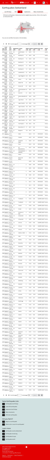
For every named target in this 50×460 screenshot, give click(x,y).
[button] (5, 2)
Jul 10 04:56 (6, 52)
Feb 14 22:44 (6, 110)
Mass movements (37, 12)
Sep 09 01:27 (6, 121)
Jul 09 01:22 (6, 66)
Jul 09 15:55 (6, 63)
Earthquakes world (10, 439)
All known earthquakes (11, 415)
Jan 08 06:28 (6, 114)
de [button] (32, 3)
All (20, 12)
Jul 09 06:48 (6, 76)
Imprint (4, 455)
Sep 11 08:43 (6, 104)
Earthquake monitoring (11, 433)
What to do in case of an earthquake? (15, 424)
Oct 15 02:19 (6, 93)
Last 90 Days (7, 12)
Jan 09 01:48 (6, 127)
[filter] (3, 50)
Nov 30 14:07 (6, 131)
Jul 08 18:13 (6, 56)
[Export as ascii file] (42, 44)
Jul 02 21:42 (6, 80)
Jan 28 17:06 (6, 90)
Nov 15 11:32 (6, 100)
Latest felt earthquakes (11, 406)
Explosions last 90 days (11, 409)
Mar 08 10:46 (6, 97)
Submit (35, 44)
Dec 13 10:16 (6, 124)
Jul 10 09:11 (6, 83)
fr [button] (37, 3)
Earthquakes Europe (11, 436)
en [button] (34, 3)
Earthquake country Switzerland (14, 431)
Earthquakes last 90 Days (12, 404)
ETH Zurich (8, 457)
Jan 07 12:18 (6, 87)
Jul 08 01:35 (6, 59)
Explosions (26, 12)
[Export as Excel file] (39, 44)
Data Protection (18, 455)
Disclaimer (10, 455)
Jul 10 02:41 (6, 73)
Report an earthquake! (11, 421)
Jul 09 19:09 (6, 69)
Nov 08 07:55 (6, 107)
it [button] (39, 3)
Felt (15, 12)
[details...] (7, 134)
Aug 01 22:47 (6, 117)
